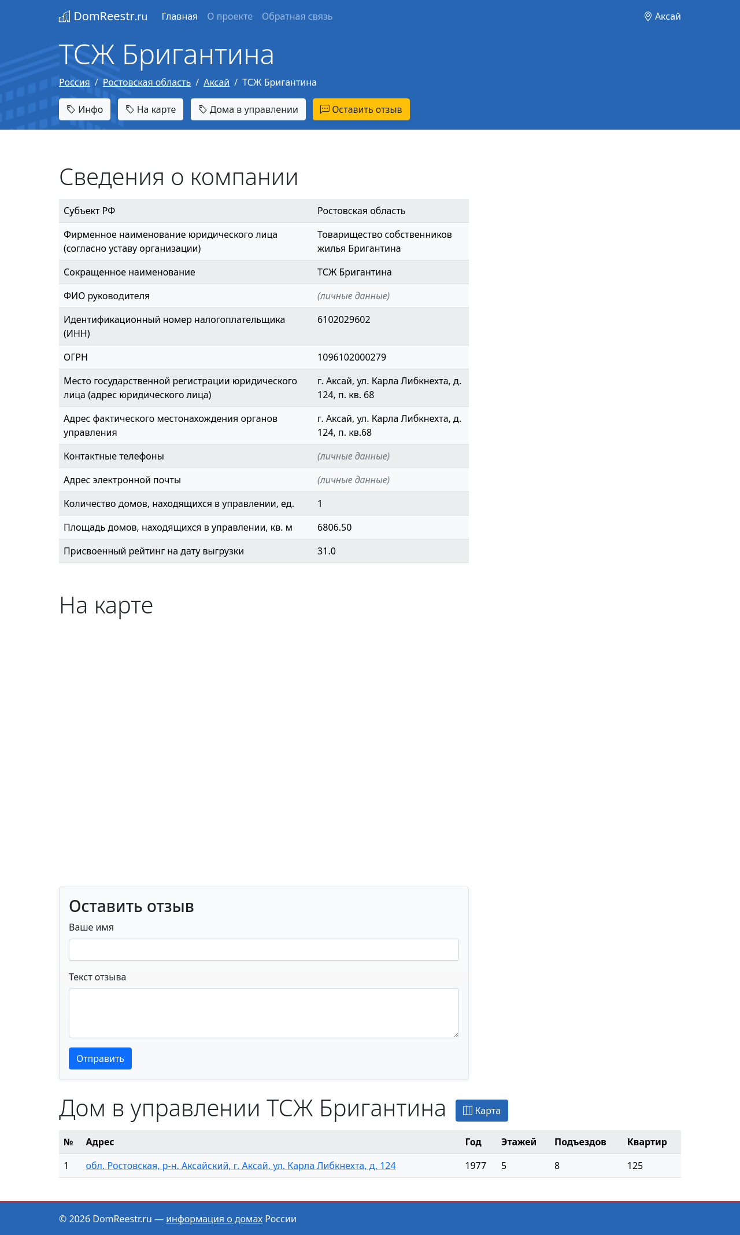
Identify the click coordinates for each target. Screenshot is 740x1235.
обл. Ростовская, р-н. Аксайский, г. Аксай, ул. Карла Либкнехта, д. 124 (241, 1165)
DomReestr (103, 16)
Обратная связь (297, 16)
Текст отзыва (97, 977)
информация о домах (214, 1218)
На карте (150, 109)
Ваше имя (91, 927)
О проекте (230, 16)
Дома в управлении (248, 109)
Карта (482, 1110)
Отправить (100, 1058)
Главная (179, 16)
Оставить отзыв (361, 109)
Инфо (84, 109)
